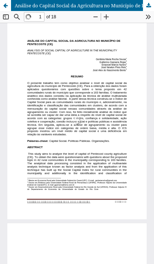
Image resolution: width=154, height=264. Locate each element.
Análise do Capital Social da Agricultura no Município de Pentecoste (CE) (84, 5)
